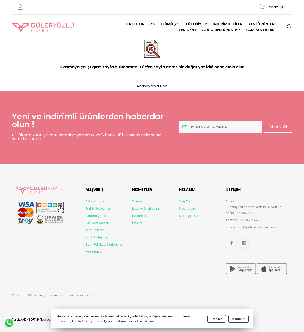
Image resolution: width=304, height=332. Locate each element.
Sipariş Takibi (188, 216)
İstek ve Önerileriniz (145, 208)
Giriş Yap (185, 201)
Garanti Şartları (97, 216)
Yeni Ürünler (94, 252)
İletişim (137, 223)
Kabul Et (238, 319)
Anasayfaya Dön (152, 86)
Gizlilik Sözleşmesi (99, 208)
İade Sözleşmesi (97, 237)
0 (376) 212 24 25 (250, 220)
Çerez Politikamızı (117, 321)
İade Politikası (95, 230)
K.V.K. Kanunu (95, 201)
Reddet (217, 319)
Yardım (137, 201)
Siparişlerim (187, 208)
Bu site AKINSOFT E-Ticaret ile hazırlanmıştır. (43, 319)
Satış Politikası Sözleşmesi (104, 244)
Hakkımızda (140, 216)
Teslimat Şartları (97, 223)
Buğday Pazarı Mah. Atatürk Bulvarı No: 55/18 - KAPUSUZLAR (254, 210)
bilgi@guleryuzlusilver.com (256, 227)
